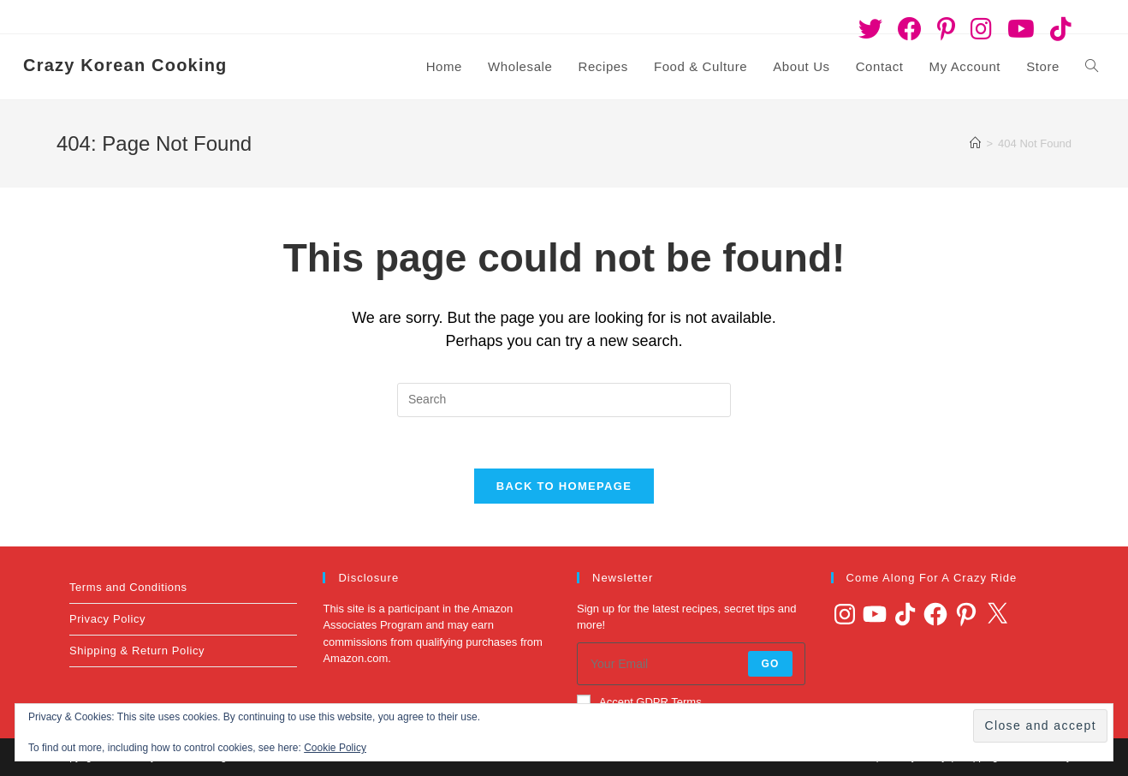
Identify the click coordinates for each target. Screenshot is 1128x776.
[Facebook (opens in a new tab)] (909, 29)
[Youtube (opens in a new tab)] (1021, 29)
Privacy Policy (107, 618)
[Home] (975, 143)
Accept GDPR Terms (639, 701)
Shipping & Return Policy (137, 650)
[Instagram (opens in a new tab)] (981, 29)
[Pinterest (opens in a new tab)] (946, 29)
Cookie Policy (335, 748)
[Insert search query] (564, 400)
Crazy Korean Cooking (125, 65)
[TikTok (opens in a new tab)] (1057, 29)
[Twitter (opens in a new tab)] (870, 29)
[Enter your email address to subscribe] (691, 663)
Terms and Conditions (128, 587)
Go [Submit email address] (770, 664)
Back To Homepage (564, 486)
